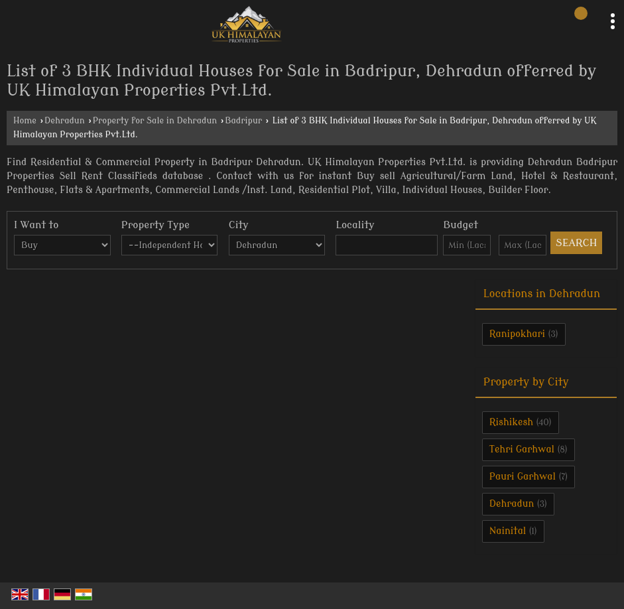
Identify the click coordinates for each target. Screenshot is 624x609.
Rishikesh (511, 422)
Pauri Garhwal (522, 477)
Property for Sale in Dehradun (155, 120)
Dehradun (64, 120)
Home (24, 120)
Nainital (508, 531)
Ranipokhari (517, 334)
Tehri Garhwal (521, 449)
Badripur (243, 120)
